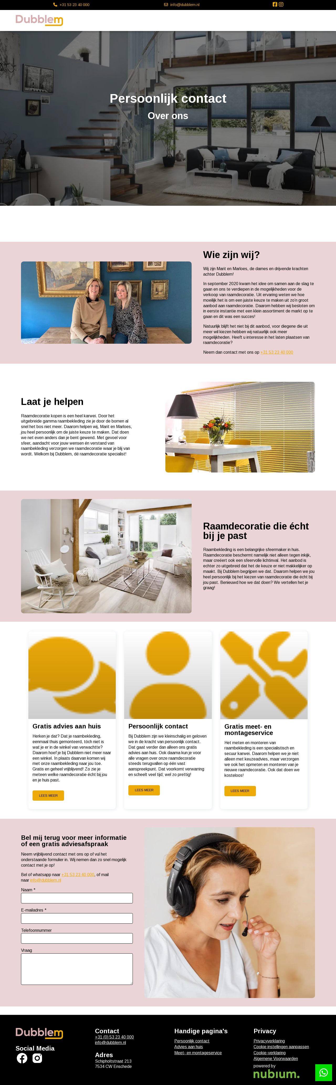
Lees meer (48, 796)
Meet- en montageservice (198, 1053)
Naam (26, 890)
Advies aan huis (188, 1047)
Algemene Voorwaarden (276, 1058)
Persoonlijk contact (191, 1041)
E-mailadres (32, 910)
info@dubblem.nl (45, 880)
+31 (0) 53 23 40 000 (114, 1037)
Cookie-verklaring (270, 1053)
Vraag (26, 950)
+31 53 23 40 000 (276, 352)
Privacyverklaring (269, 1041)
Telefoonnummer (36, 930)
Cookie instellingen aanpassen (281, 1047)
